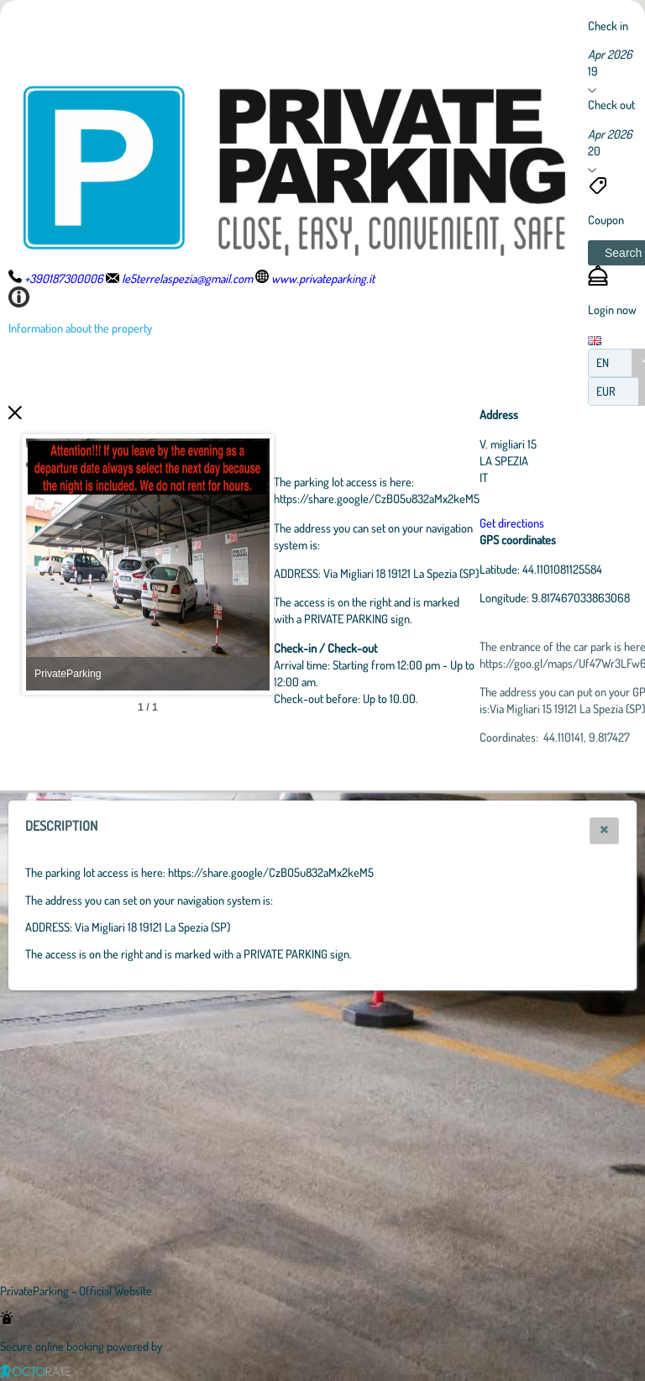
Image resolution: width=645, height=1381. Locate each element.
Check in (608, 25)
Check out (611, 104)
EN (602, 362)
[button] (604, 830)
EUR (606, 391)
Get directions (604, 522)
